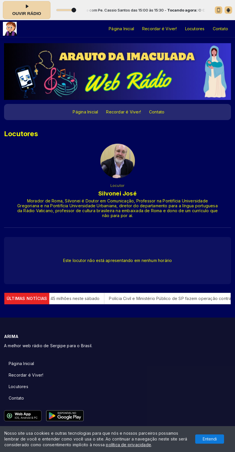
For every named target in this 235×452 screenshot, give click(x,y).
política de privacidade (128, 444)
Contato (220, 28)
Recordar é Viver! (159, 28)
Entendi (210, 438)
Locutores (195, 28)
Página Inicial (121, 28)
